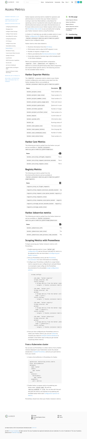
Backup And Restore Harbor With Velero (12, 72)
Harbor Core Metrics (70, 22)
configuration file (35, 36)
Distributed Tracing (10, 50)
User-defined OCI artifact (11, 36)
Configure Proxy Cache (11, 43)
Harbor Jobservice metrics (72, 26)
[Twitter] (78, 2)
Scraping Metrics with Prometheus (71, 29)
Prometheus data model (34, 29)
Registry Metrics (70, 24)
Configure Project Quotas (11, 34)
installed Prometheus (39, 351)
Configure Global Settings (11, 31)
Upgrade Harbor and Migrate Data (12, 68)
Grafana (54, 333)
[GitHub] (76, 2)
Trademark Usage (15, 431)
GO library (49, 47)
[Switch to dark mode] (72, 2)
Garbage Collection (10, 55)
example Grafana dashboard (49, 335)
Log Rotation (9, 58)
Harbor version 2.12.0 (12, 16)
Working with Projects (12, 75)
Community (57, 2)
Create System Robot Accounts (13, 53)
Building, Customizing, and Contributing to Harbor (12, 80)
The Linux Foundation (14, 430)
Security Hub (8, 62)
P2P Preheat (9, 41)
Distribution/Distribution (49, 54)
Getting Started (49, 2)
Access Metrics (9, 48)
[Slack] (81, 2)
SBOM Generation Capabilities (12, 60)
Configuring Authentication (12, 26)
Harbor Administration (12, 23)
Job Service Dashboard (11, 65)
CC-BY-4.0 (34, 427)
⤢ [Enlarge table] (60, 88)
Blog (63, 2)
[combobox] (31, 2)
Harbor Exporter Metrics (71, 20)
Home (42, 2)
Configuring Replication (11, 38)
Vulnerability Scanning (10, 46)
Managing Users (9, 29)
